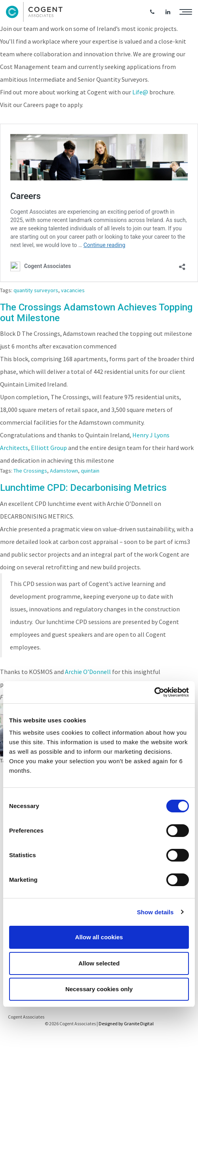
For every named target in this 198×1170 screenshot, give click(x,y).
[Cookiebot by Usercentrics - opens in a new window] (154, 692)
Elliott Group (49, 448)
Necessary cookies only (99, 989)
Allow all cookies (99, 937)
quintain (90, 470)
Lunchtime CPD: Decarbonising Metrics (83, 487)
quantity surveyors (35, 290)
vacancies (73, 290)
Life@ (140, 92)
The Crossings (30, 470)
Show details (155, 912)
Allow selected (99, 963)
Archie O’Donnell (88, 672)
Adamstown (64, 470)
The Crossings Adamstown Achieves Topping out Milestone (96, 312)
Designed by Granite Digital (126, 1023)
